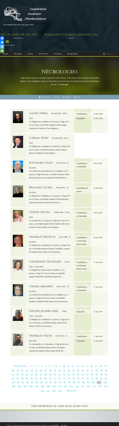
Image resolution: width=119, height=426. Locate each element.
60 (101, 371)
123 (60, 388)
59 (97, 371)
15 (87, 363)
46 (36, 371)
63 (18, 375)
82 (106, 375)
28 (50, 367)
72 (59, 375)
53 (69, 371)
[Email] (2, 51)
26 (41, 367)
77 (83, 375)
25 (36, 367)
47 (41, 371)
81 (101, 375)
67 (36, 375)
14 (82, 363)
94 (65, 379)
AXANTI (54, 423)
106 (31, 383)
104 (19, 383)
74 (69, 375)
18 (101, 363)
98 (83, 379)
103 (13, 383)
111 (59, 383)
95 (69, 379)
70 (50, 375)
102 (105, 379)
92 (55, 379)
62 (13, 375)
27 (45, 367)
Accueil (5, 54)
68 (41, 375)
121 (48, 388)
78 (87, 375)
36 (87, 367)
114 (77, 383)
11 (68, 363)
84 (18, 379)
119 (105, 383)
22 (22, 367)
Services (30, 54)
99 (88, 379)
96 (74, 379)
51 (59, 371)
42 (18, 371)
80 (97, 375)
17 (96, 363)
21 (18, 367)
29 (55, 367)
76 (78, 375)
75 (73, 375)
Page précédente (20, 363)
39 (101, 367)
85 (23, 379)
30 (59, 367)
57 (87, 371)
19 (105, 363)
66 (31, 375)
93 (60, 379)
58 (92, 371)
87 (32, 379)
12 (73, 363)
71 (55, 375)
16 (91, 363)
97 (79, 379)
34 (78, 367)
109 (48, 383)
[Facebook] (2, 38)
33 (73, 367)
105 (25, 383)
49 (50, 371)
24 (31, 367)
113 (71, 383)
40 (106, 367)
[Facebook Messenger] (2, 42)
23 (27, 367)
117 (94, 383)
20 (13, 367)
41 (13, 371)
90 (46, 379)
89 (41, 379)
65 (27, 375)
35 (83, 367)
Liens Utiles (57, 54)
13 (77, 363)
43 (22, 371)
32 (69, 367)
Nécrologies (18, 54)
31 (64, 367)
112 (65, 383)
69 (45, 375)
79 (92, 375)
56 (83, 371)
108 (42, 383)
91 (51, 379)
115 (82, 383)
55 (78, 371)
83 (13, 379)
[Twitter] (2, 47)
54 (73, 371)
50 (55, 371)
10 (64, 363)
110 (54, 383)
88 (37, 379)
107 (36, 383)
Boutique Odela (72, 54)
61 (106, 371)
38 (97, 367)
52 (64, 371)
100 (93, 379)
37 (92, 367)
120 (42, 388)
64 (22, 375)
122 (54, 388)
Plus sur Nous (43, 54)
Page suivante (72, 388)
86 (27, 379)
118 (99, 383)
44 (27, 371)
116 (88, 383)
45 (31, 371)
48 (45, 371)
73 (64, 375)
